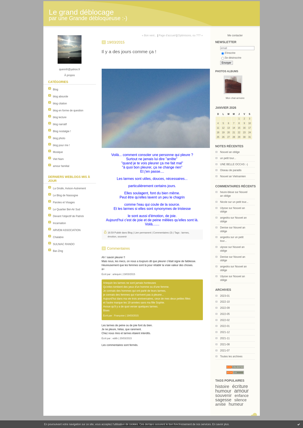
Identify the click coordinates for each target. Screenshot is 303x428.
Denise (224, 227)
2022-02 (225, 320)
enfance (242, 395)
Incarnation (59, 223)
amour (241, 391)
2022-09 (225, 307)
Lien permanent (143, 232)
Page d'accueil (167, 35)
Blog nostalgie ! (62, 131)
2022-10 (225, 301)
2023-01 (225, 295)
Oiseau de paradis (230, 170)
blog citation (60, 103)
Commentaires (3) (162, 232)
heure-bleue (227, 192)
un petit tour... (228, 158)
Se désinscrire (231, 57)
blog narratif (60, 124)
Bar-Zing (58, 251)
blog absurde (60, 96)
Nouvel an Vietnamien (233, 176)
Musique (58, 152)
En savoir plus (220, 424)
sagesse (223, 399)
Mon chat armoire (235, 98)
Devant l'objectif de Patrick (68, 216)
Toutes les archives (231, 356)
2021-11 (225, 338)
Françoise (119, 315)
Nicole (223, 201)
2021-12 (225, 332)
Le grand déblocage (81, 12)
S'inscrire (228, 52)
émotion (112, 236)
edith (115, 338)
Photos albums (226, 71)
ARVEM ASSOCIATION (67, 230)
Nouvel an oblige (230, 152)
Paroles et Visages (64, 202)
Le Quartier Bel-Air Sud (66, 209)
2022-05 (225, 314)
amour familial (61, 166)
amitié (220, 404)
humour (223, 391)
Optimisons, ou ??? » (190, 35)
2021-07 (225, 350)
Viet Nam (58, 159)
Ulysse (224, 208)
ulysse (224, 247)
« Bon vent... (149, 35)
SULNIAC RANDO (64, 244)
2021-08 (225, 344)
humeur (236, 404)
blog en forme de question (68, 110)
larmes (185, 232)
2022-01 (225, 326)
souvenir (223, 395)
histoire (222, 386)
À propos (69, 75)
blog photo (59, 138)
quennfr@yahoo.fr (69, 69)
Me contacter (235, 35)
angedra (225, 217)
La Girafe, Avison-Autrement (69, 188)
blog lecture (60, 117)
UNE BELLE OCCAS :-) (234, 164)
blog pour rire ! (61, 145)
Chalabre (58, 237)
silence (240, 400)
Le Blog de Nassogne (65, 195)
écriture (240, 386)
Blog (55, 89)
